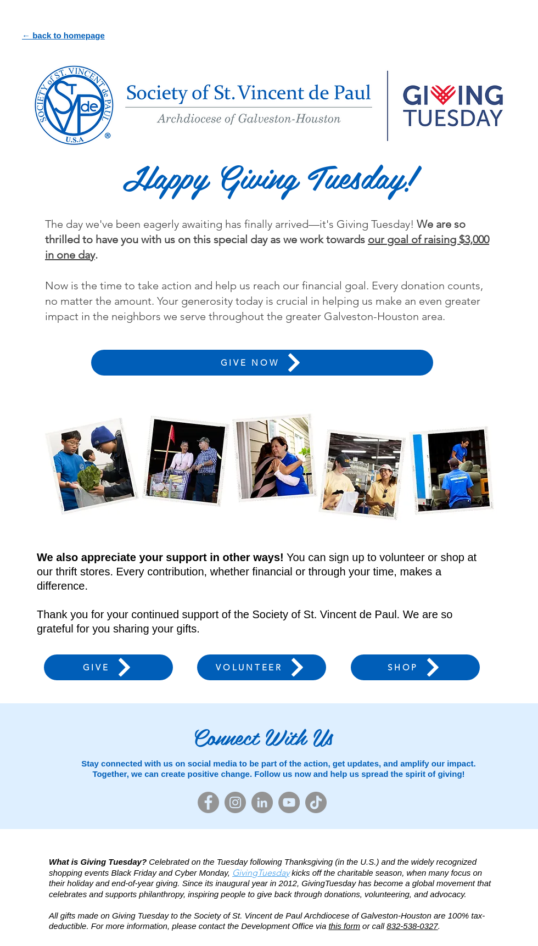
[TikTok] (316, 802)
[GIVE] (108, 667)
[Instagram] (235, 802)
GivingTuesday (260, 872)
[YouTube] (289, 802)
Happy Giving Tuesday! (269, 175)
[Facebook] (208, 802)
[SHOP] (415, 667)
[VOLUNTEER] (261, 667)
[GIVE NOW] (262, 363)
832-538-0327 (412, 926)
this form (344, 926)
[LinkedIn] (262, 802)
